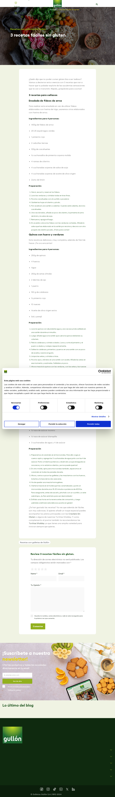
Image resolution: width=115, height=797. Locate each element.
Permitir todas (93, 424)
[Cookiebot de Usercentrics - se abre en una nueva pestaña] (100, 372)
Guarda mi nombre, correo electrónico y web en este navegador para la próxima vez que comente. (58, 617)
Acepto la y (19, 688)
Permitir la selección (57, 424)
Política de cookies (14, 690)
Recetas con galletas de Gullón (28, 29)
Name (34, 573)
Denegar (21, 424)
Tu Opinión (36, 585)
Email (61, 573)
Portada (53, 10)
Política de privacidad (22, 686)
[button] (97, 4)
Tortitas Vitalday (37, 523)
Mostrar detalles (99, 417)
